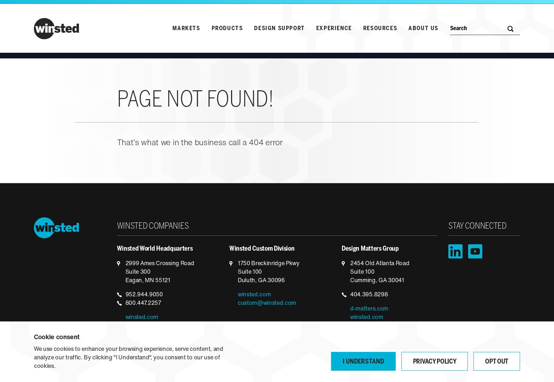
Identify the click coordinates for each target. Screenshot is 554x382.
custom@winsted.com (267, 303)
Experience (334, 28)
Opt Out (496, 362)
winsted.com (141, 317)
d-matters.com (369, 309)
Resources (380, 28)
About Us (423, 28)
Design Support (279, 28)
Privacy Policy (434, 362)
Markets (186, 28)
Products (227, 28)
